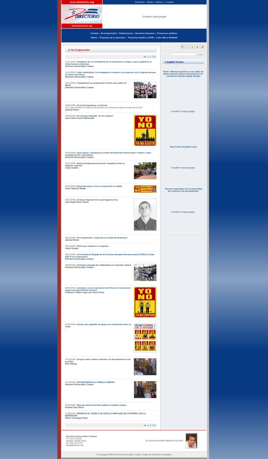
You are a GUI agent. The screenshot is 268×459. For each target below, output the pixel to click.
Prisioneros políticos (167, 33)
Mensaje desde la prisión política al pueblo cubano (101, 405)
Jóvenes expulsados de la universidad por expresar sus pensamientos (183, 190)
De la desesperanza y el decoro (92, 105)
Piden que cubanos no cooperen (93, 246)
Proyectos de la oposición (112, 37)
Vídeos (94, 37)
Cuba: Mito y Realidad (166, 37)
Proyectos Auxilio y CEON (141, 37)
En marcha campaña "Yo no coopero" (95, 116)
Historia (159, 2)
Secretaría (139, 2)
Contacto (170, 2)
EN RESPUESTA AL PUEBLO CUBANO (96, 382)
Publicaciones (126, 33)
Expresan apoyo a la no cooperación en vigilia (99, 186)
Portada (94, 33)
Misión (150, 2)
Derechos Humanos (144, 33)
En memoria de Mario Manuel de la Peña (164, 440)
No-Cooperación (109, 33)
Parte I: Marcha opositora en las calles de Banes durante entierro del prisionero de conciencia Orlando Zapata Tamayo (183, 73)
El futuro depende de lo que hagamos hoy (97, 200)
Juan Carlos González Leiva (183, 147)
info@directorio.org (74, 445)
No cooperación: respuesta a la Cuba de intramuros (102, 238)
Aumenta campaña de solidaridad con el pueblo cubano (104, 265)
